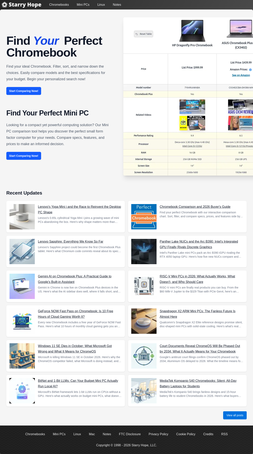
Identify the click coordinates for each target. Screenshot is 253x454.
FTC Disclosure (130, 434)
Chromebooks (59, 4)
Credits (208, 434)
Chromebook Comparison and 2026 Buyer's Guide (195, 206)
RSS (224, 434)
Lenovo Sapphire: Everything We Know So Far (70, 241)
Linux (101, 4)
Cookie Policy (185, 434)
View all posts (235, 415)
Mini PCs (83, 4)
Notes (117, 4)
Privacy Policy (158, 434)
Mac (92, 434)
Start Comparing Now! (23, 91)
